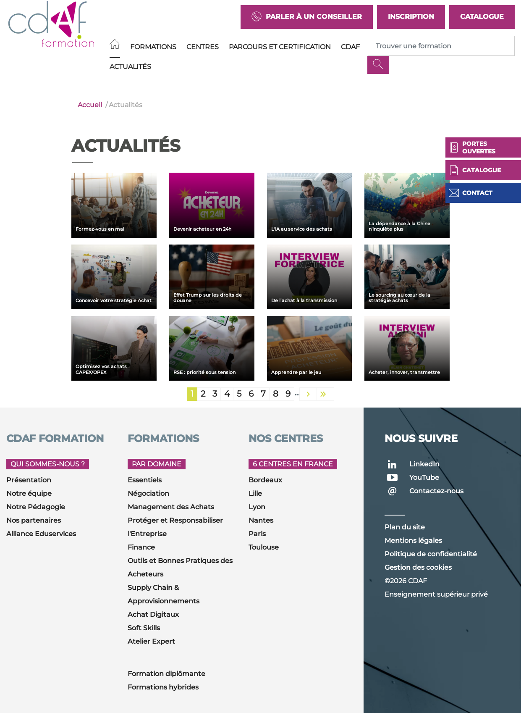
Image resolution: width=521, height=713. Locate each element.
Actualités (130, 67)
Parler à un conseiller (306, 17)
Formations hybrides (163, 687)
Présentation (28, 480)
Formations (153, 47)
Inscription (411, 17)
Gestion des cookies (418, 567)
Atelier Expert (151, 641)
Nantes (261, 520)
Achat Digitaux (153, 614)
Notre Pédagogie (35, 507)
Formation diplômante (166, 674)
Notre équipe (29, 493)
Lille (255, 493)
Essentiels (145, 480)
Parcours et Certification (280, 47)
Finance (141, 547)
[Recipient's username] (441, 46)
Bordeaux (265, 480)
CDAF (350, 47)
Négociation (148, 493)
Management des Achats (171, 507)
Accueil (90, 105)
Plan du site (405, 527)
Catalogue (482, 17)
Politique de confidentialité (431, 554)
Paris (257, 534)
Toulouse (264, 547)
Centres (202, 47)
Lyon (257, 507)
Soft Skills (144, 628)
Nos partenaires (33, 520)
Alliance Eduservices (41, 534)
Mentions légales (413, 541)
